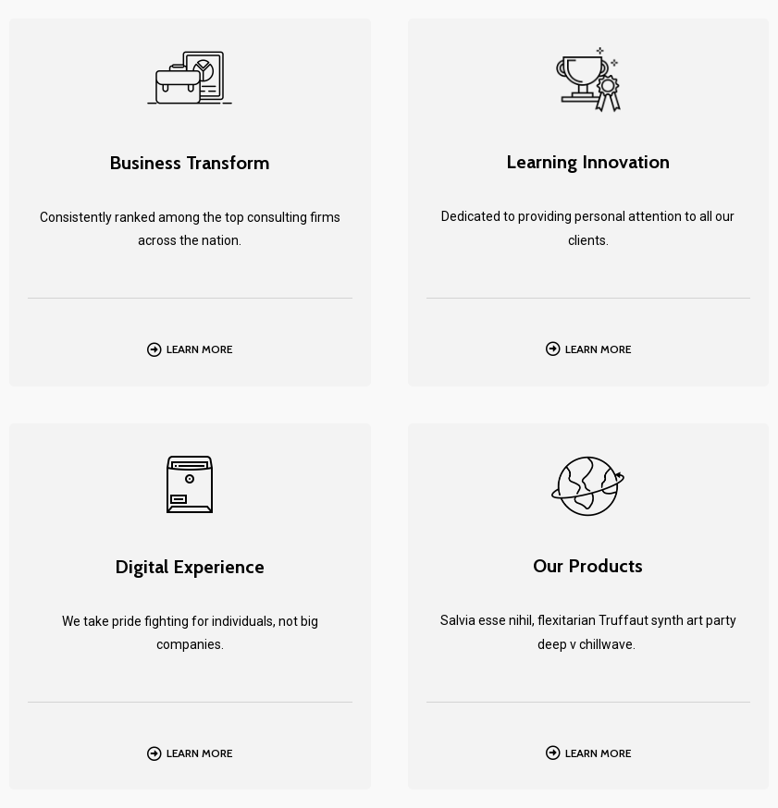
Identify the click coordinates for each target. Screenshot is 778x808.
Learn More (199, 349)
